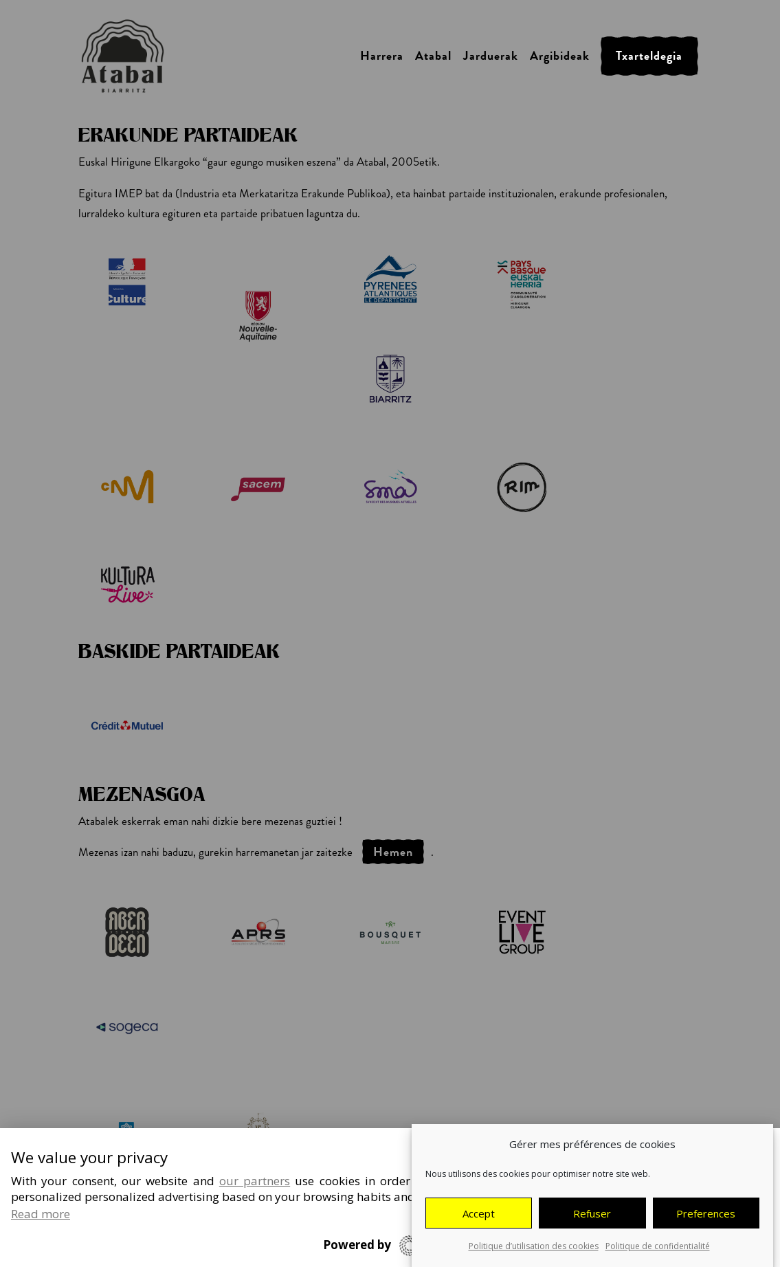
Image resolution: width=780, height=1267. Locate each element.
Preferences (705, 1213)
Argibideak (560, 56)
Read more (40, 1214)
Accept (479, 1213)
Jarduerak (490, 56)
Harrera (381, 56)
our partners (254, 1181)
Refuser (592, 1213)
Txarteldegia (649, 56)
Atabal (433, 56)
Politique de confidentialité (657, 1247)
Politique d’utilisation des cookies (534, 1247)
